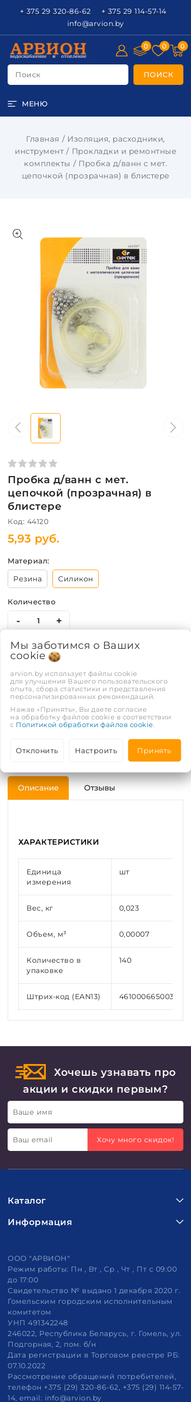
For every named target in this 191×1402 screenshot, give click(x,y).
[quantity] (39, 620)
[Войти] (121, 50)
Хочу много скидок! (135, 1139)
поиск (28, 74)
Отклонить (37, 750)
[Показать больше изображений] (18, 234)
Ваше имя (32, 1112)
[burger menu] (27, 104)
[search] (158, 74)
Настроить (96, 750)
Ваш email (33, 1139)
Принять (154, 750)
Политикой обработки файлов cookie (84, 724)
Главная (43, 139)
